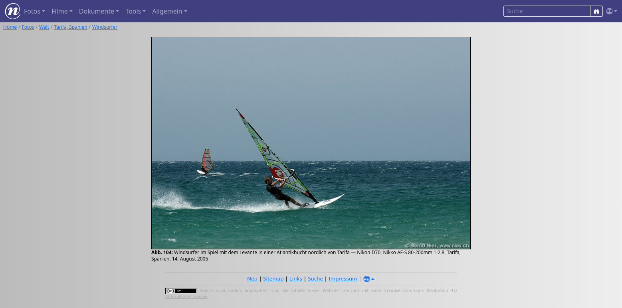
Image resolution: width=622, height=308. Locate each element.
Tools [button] (133, 11)
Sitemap (273, 278)
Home (10, 27)
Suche (315, 278)
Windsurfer (104, 27)
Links (295, 278)
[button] (610, 11)
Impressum (343, 278)
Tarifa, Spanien (70, 27)
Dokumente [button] (96, 11)
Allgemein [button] (167, 11)
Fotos (28, 27)
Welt (44, 27)
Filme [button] (60, 11)
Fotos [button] (32, 11)
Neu (252, 278)
